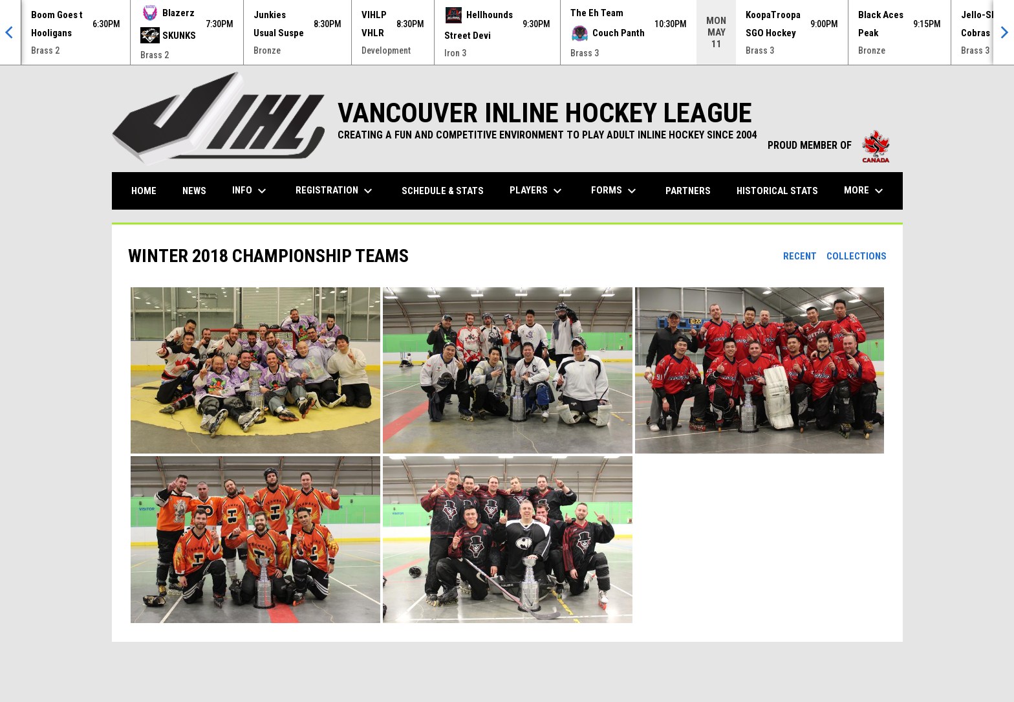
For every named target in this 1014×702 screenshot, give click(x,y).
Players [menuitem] (537, 191)
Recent (800, 256)
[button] (255, 370)
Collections (856, 256)
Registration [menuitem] (336, 191)
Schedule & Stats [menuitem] (443, 191)
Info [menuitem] (251, 191)
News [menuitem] (194, 191)
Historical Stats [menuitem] (782, 190)
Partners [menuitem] (688, 191)
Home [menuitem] (143, 191)
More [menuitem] (865, 191)
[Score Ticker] (507, 32)
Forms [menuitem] (615, 191)
